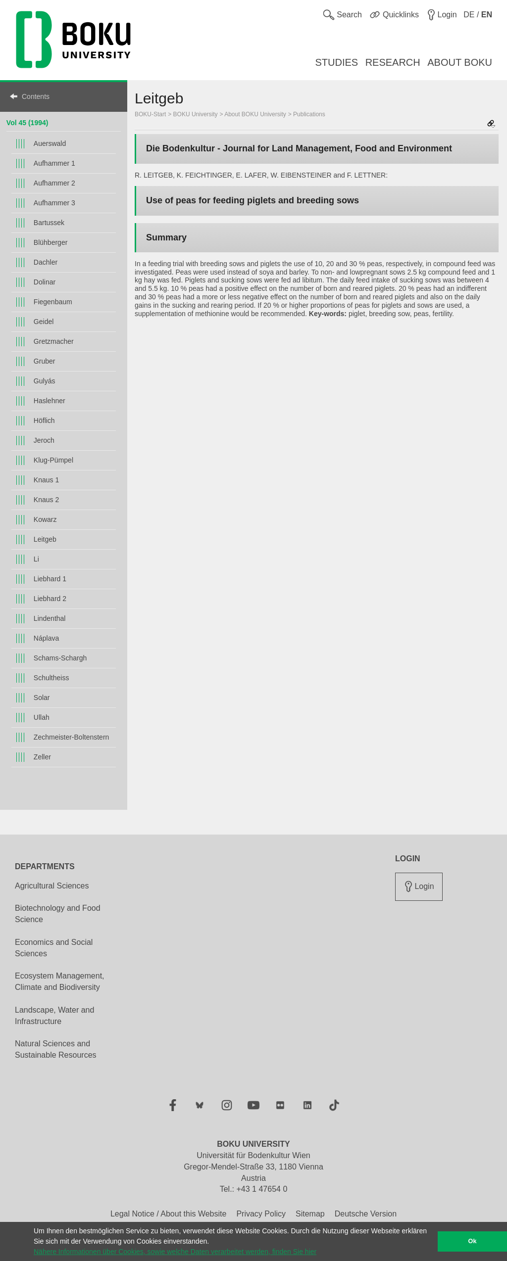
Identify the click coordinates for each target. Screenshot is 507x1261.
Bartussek (49, 223)
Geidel (43, 322)
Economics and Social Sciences (54, 948)
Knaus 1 (46, 480)
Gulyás (44, 381)
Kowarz (45, 519)
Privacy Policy (261, 1214)
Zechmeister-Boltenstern (71, 737)
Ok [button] (472, 1241)
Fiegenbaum (53, 302)
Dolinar (44, 282)
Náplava (46, 638)
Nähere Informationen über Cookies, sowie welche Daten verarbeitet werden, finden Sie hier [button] (175, 1252)
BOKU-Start (150, 114)
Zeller (42, 757)
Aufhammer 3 (54, 203)
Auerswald (50, 143)
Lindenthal (50, 618)
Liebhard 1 (50, 579)
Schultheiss (51, 678)
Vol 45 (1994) (27, 123)
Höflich (44, 420)
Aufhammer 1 (54, 163)
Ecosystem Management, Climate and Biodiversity (59, 981)
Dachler (45, 262)
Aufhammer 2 (54, 183)
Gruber (44, 361)
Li (36, 559)
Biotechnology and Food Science (58, 914)
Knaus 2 (46, 500)
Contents (36, 96)
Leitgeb (45, 539)
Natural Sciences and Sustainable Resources (56, 1049)
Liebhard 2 (50, 599)
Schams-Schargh (60, 658)
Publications (309, 114)
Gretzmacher (54, 341)
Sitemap (310, 1214)
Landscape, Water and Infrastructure (54, 1016)
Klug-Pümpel (53, 460)
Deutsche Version (366, 1214)
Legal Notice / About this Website (168, 1214)
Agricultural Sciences (52, 886)
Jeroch (44, 440)
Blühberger (51, 242)
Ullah (42, 717)
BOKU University (195, 114)
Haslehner (49, 401)
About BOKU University (255, 114)
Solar (42, 697)
